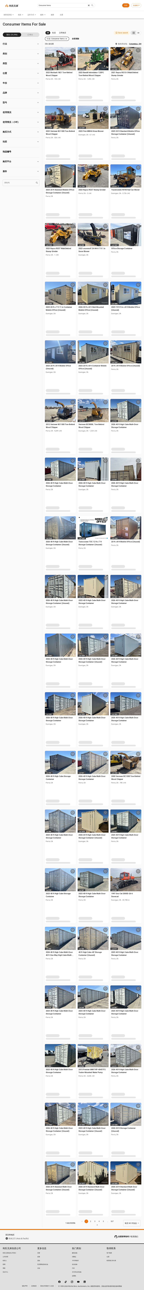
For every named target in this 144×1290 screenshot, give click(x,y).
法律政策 (34, 1286)
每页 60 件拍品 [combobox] (131, 1223)
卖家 (38, 1257)
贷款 (38, 1260)
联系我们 (134, 1237)
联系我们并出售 (111, 1260)
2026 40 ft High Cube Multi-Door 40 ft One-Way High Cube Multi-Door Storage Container (59, 955)
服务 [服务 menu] (43, 15)
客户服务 (109, 1253)
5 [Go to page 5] (103, 1221)
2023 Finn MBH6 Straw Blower (91, 131)
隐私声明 (24, 1286)
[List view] (138, 33)
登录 (125, 5)
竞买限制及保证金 (42, 1264)
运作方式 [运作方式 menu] (32, 15)
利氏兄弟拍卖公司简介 (9, 1253)
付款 (38, 1268)
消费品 (74, 1257)
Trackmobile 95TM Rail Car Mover (125, 190)
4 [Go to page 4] (99, 1221)
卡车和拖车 (75, 1260)
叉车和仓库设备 (76, 1272)
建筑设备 (74, 1253)
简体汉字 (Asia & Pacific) (19, 1238)
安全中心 (5, 1272)
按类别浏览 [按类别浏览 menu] (9, 15)
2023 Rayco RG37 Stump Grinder (92, 190)
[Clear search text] (88, 5)
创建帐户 (136, 5)
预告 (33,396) (12, 35)
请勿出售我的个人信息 (47, 1286)
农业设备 (74, 1264)
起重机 (74, 1276)
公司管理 (5, 1257)
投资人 (5, 1260)
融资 (52, 15)
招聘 (4, 1264)
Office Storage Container (121, 248)
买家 (38, 1253)
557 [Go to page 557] (112, 1221)
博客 (4, 1268)
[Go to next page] (97, 1225)
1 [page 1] (86, 1221)
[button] (122, 33)
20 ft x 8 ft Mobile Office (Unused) (125, 366)
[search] (37, 183)
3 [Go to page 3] (94, 1221)
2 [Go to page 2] (90, 1221)
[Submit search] (92, 5)
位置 (61, 15)
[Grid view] (133, 33)
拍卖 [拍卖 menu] (21, 15)
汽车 (73, 1268)
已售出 (30, 35)
